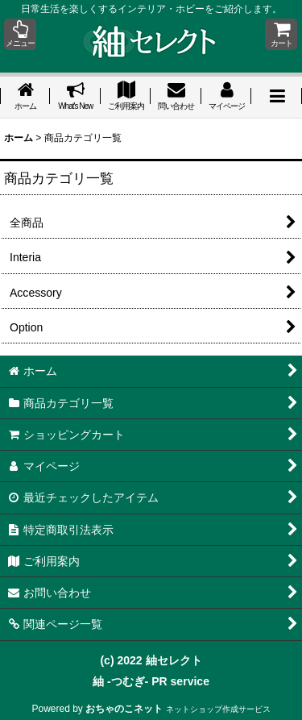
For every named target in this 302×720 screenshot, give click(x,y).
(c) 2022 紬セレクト (150, 660)
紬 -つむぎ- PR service (151, 681)
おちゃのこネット (124, 708)
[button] (20, 34)
